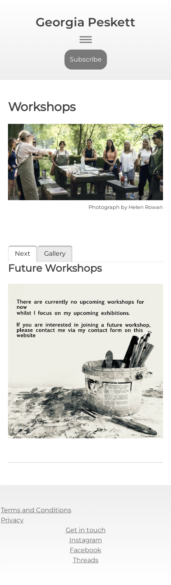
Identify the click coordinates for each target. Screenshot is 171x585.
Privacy (12, 520)
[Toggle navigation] (85, 39)
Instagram (85, 540)
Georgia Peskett (85, 22)
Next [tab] (22, 253)
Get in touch (86, 530)
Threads (86, 560)
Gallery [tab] (55, 253)
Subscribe (86, 59)
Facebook (85, 550)
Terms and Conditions (36, 510)
